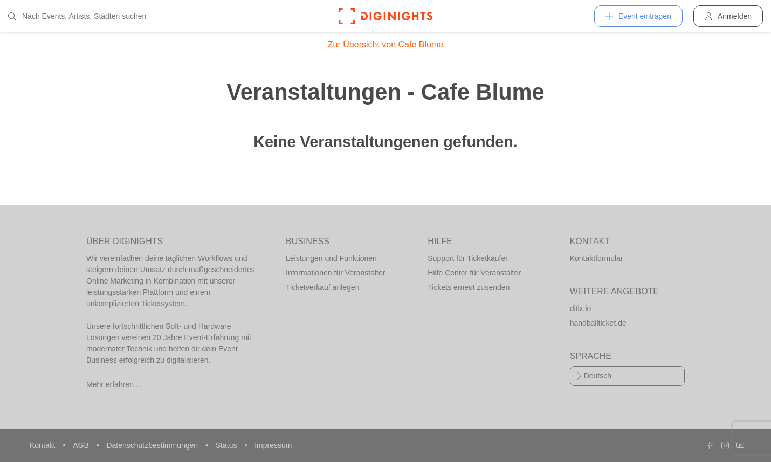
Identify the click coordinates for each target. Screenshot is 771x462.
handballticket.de (598, 323)
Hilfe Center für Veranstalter (474, 272)
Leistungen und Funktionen (331, 258)
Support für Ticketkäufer (468, 258)
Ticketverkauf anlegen (322, 287)
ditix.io (580, 308)
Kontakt (43, 445)
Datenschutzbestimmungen (153, 445)
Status (227, 445)
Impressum (273, 445)
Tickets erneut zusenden (469, 287)
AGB (82, 445)
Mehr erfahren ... (114, 384)
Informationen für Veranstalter (335, 272)
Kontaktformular (596, 258)
